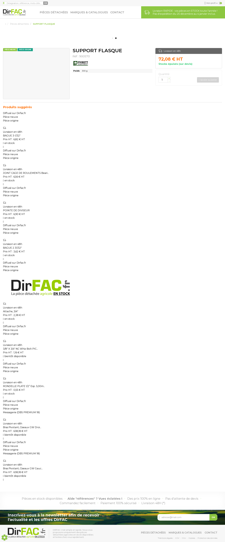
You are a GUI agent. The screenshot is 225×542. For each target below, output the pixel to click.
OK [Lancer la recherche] (45, 3)
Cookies (191, 538)
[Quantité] (165, 80)
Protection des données (207, 538)
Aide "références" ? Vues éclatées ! (95, 498)
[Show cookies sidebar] (4, 538)
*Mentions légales (165, 538)
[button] (211, 3)
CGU (184, 538)
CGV (177, 538)
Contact (117, 12)
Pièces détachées (54, 12)
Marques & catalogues (89, 12)
